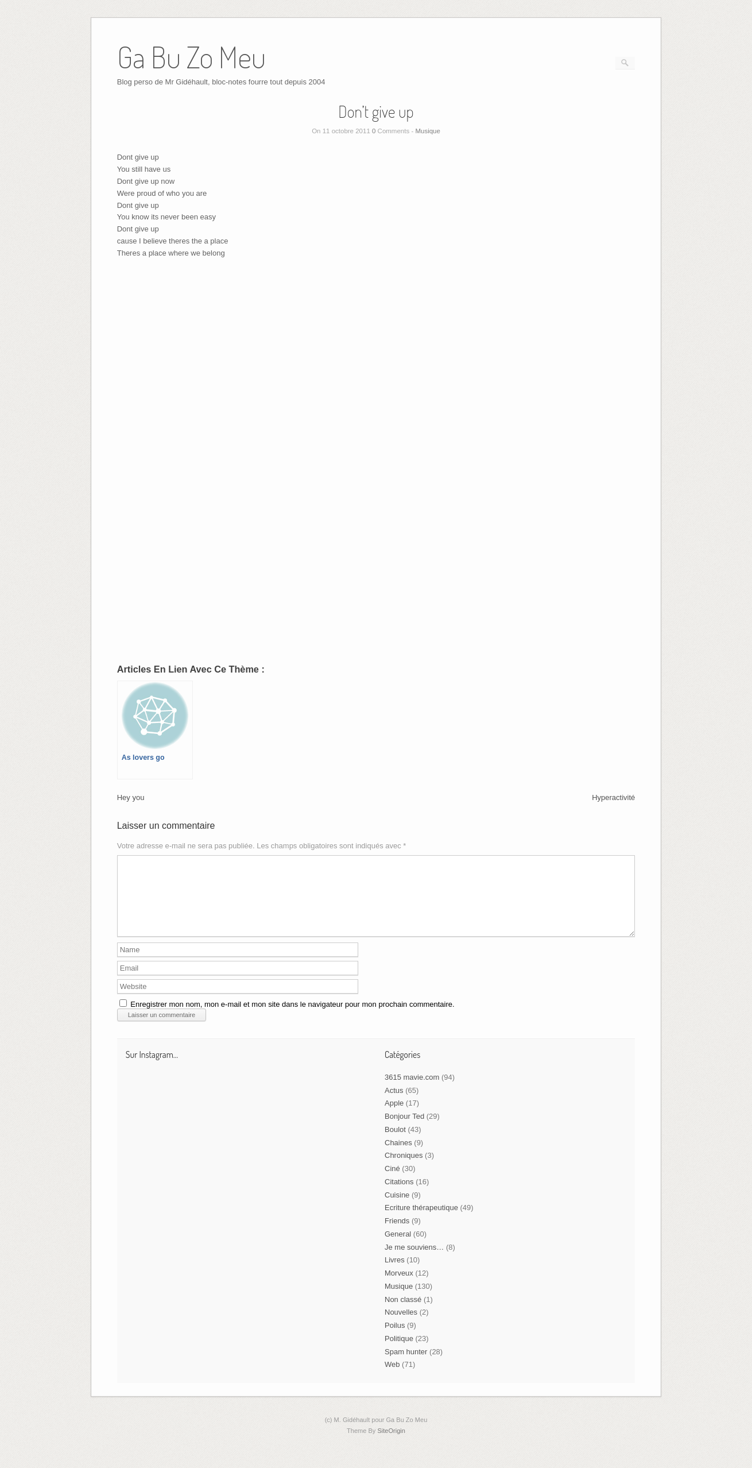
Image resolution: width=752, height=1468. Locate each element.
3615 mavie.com (412, 1091)
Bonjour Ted (404, 1130)
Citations (399, 1195)
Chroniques (404, 1169)
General (398, 1247)
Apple (394, 1116)
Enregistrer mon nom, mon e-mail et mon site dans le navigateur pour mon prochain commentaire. (292, 1018)
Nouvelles (401, 1326)
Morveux (399, 1286)
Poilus (395, 1339)
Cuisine (397, 1208)
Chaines (398, 1156)
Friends (397, 1234)
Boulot (395, 1143)
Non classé (403, 1313)
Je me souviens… (414, 1261)
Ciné (392, 1182)
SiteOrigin (391, 1444)
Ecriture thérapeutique (421, 1221)
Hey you (131, 797)
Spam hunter (406, 1365)
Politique (399, 1352)
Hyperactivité (613, 797)
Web (392, 1378)
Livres (395, 1273)
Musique (427, 131)
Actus (394, 1104)
